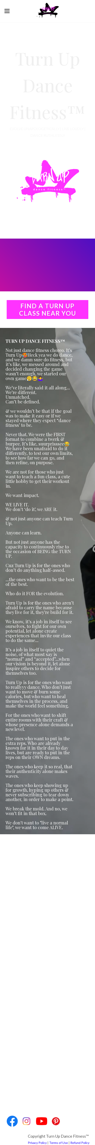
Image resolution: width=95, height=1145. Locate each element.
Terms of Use (58, 1143)
